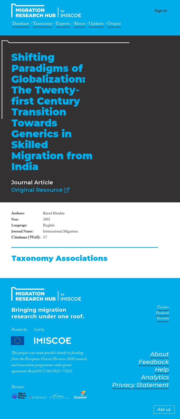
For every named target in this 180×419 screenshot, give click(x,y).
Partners (45, 340)
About (79, 24)
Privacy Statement (140, 385)
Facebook (162, 313)
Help (162, 369)
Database (20, 24)
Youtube (163, 319)
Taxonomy (42, 24)
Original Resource (40, 190)
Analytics (155, 377)
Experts (63, 24)
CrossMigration (47, 10)
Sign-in (160, 11)
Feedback (154, 361)
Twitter (163, 308)
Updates (96, 24)
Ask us (164, 409)
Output (114, 24)
